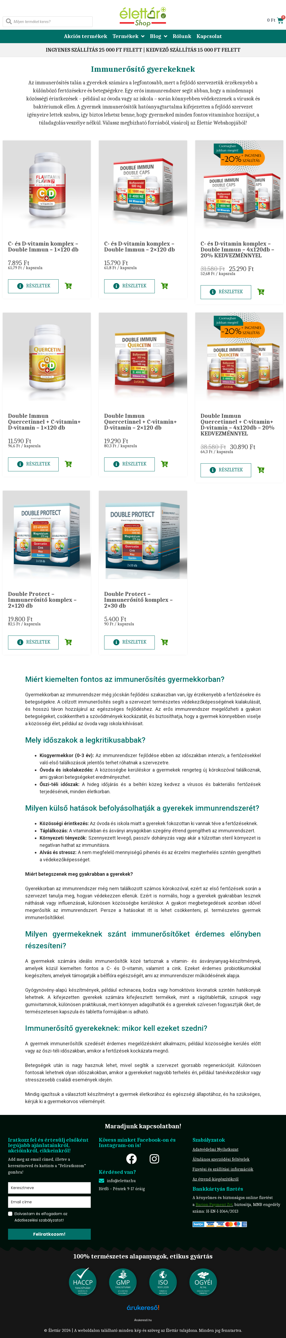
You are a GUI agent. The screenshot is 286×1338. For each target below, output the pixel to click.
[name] (49, 1188)
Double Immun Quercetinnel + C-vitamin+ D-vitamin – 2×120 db (140, 421)
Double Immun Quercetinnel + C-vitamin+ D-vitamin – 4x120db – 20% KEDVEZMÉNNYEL (237, 424)
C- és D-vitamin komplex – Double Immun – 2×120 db (139, 246)
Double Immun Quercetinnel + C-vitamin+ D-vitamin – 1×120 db (44, 421)
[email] (49, 1202)
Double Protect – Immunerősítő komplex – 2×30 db (138, 600)
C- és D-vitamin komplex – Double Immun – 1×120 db (43, 246)
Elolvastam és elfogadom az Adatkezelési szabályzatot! (40, 1217)
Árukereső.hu (143, 1320)
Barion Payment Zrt (214, 1204)
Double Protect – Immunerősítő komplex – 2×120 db (42, 600)
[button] (65, 286)
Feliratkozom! (49, 1234)
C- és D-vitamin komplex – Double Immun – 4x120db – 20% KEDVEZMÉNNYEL (237, 249)
